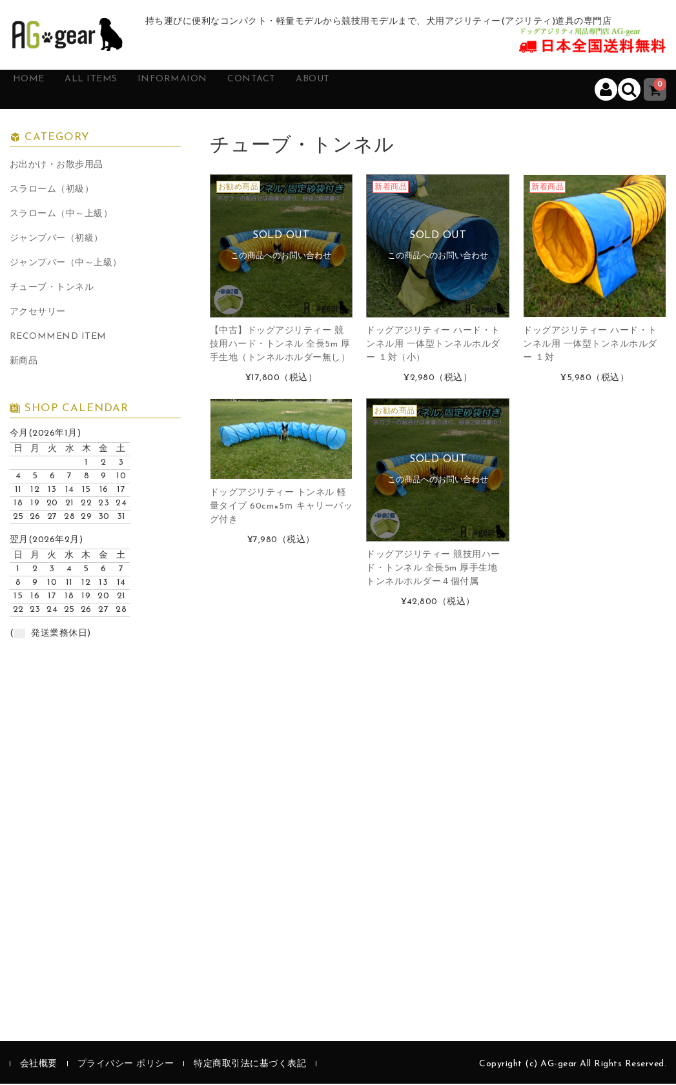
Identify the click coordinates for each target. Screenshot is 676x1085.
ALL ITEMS (114, 90)
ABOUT (374, 90)
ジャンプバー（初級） (56, 240)
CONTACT (301, 90)
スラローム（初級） (52, 191)
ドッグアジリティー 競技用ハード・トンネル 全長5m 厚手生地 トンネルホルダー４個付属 (433, 569)
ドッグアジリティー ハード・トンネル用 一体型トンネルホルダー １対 (590, 345)
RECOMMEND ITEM (58, 338)
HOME (40, 90)
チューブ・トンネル (52, 289)
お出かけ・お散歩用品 (56, 166)
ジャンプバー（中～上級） (66, 264)
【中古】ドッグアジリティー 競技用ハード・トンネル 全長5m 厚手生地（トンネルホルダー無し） (280, 345)
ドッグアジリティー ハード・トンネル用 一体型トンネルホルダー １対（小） (433, 345)
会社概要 (38, 1065)
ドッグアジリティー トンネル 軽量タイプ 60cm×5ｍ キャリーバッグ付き (281, 507)
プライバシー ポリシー (125, 1065)
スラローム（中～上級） (61, 215)
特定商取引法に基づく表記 (250, 1065)
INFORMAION (209, 90)
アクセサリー (38, 313)
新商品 (24, 362)
